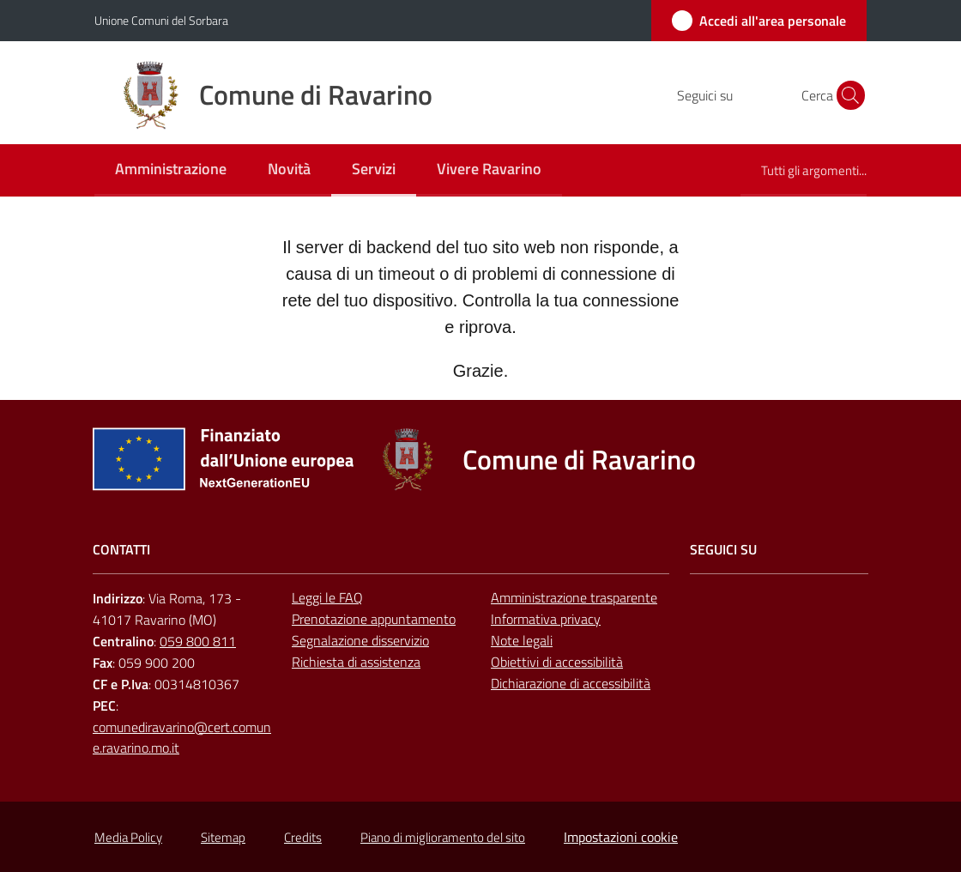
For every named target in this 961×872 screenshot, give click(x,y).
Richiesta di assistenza (356, 661)
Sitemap (223, 837)
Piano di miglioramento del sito (442, 837)
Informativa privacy (546, 619)
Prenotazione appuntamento (374, 619)
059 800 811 (198, 641)
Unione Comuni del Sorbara (161, 20)
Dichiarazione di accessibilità (570, 683)
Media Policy (128, 837)
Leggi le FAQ (327, 597)
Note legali (522, 640)
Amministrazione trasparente (574, 597)
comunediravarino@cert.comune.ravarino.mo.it (182, 738)
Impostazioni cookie (621, 837)
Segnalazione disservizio (360, 640)
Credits (303, 837)
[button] (846, 95)
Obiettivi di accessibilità (557, 661)
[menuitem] (170, 170)
